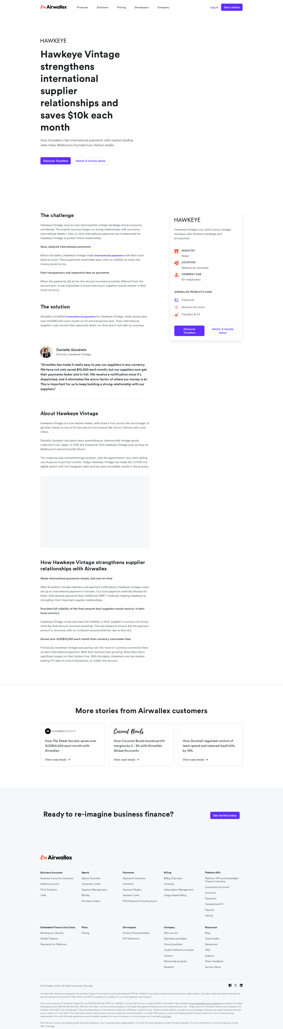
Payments (188, 297)
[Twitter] (235, 983)
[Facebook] (230, 983)
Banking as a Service (52, 929)
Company (163, 7)
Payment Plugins (132, 886)
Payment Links (131, 892)
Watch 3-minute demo (93, 158)
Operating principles (175, 935)
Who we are (171, 929)
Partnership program (175, 958)
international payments (109, 253)
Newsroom (211, 941)
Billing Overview (173, 875)
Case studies (212, 935)
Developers (142, 7)
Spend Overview (91, 875)
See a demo (232, 7)
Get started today (225, 811)
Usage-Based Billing (175, 892)
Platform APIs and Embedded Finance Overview (221, 877)
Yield (43, 892)
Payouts (209, 906)
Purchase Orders (91, 897)
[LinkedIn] (241, 983)
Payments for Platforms (53, 941)
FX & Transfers (48, 886)
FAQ (207, 946)
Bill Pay (86, 892)
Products (82, 7)
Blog (207, 929)
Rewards (169, 963)
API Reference (131, 935)
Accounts (210, 889)
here (52, 1023)
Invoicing (169, 880)
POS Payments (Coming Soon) (140, 897)
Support (209, 952)
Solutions (102, 7)
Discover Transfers (55, 158)
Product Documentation (136, 929)
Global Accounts (49, 880)
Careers (168, 952)
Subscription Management (179, 886)
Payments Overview (134, 875)
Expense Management (94, 886)
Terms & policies (173, 941)
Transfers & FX (191, 311)
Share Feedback (214, 958)
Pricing (121, 7)
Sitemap (88, 982)
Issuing (209, 912)
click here (166, 1013)
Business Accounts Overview (56, 875)
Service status (213, 963)
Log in (214, 7)
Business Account (193, 304)
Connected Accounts (217, 884)
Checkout (128, 880)
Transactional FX (214, 900)
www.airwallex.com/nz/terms (205, 1000)
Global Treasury (49, 935)
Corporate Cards (91, 880)
